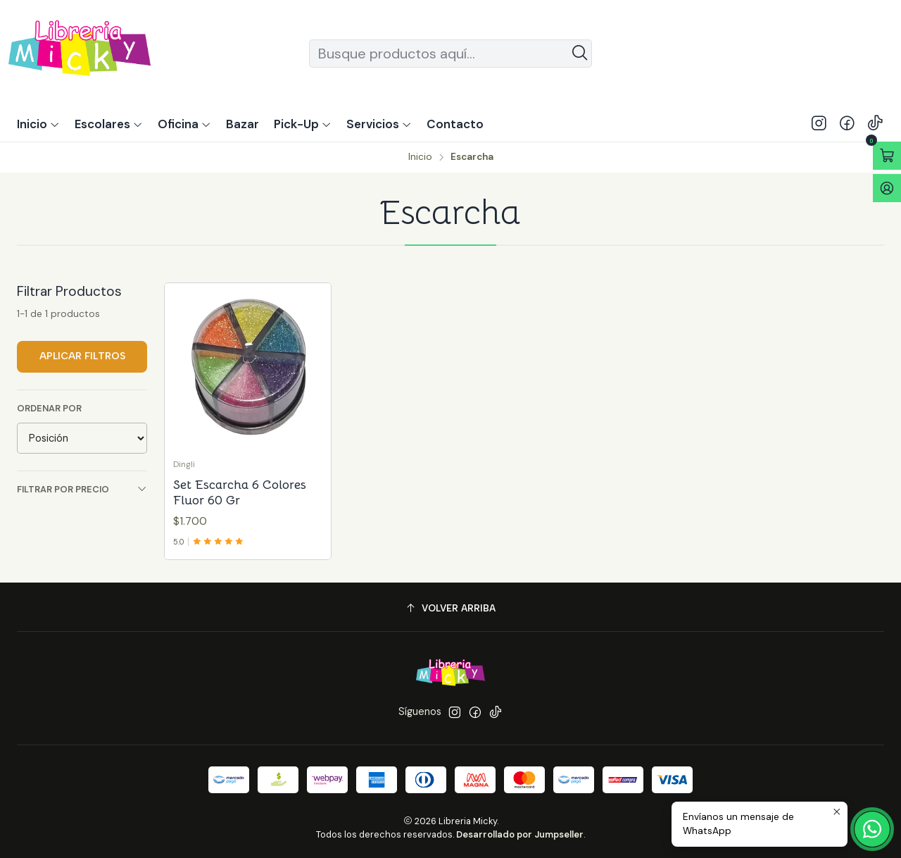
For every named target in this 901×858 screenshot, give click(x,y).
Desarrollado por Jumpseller (520, 834)
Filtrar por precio (82, 489)
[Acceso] (887, 188)
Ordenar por (49, 408)
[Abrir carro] (887, 156)
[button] (303, 124)
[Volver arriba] (450, 608)
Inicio (420, 157)
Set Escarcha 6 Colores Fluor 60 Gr (239, 492)
